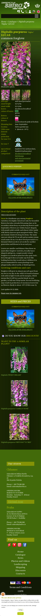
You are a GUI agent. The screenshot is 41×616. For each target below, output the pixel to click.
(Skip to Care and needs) (8, 215)
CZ (33, 11)
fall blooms (19, 156)
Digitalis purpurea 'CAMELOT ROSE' (14, 409)
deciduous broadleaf (23, 154)
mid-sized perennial (23, 158)
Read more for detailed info (11, 293)
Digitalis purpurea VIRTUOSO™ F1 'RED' (16, 442)
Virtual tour (15, 501)
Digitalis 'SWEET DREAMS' (11, 375)
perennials (19, 161)
